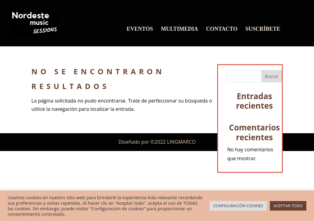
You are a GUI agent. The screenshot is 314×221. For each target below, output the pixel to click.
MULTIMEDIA (179, 29)
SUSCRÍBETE (262, 29)
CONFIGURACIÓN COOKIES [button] (238, 205)
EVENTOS (140, 29)
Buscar (271, 76)
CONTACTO (221, 29)
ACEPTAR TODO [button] (288, 205)
